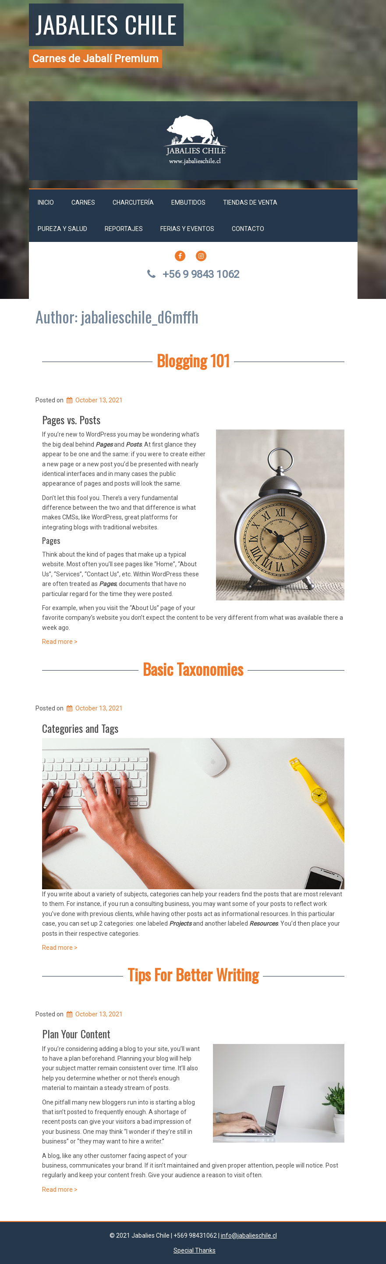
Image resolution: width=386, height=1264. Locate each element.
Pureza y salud (62, 228)
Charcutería (133, 202)
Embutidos (188, 202)
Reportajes (124, 228)
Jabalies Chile (106, 24)
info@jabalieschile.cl (249, 1235)
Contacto (248, 228)
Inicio (46, 202)
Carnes (83, 202)
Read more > (60, 641)
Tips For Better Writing (193, 974)
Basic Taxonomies (193, 668)
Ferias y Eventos (187, 228)
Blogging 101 (193, 360)
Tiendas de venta (250, 202)
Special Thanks (195, 1250)
